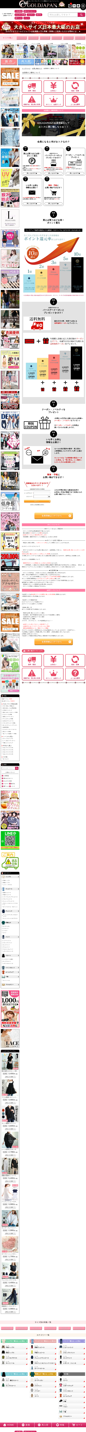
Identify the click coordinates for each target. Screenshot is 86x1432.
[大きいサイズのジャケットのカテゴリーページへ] (43, 1385)
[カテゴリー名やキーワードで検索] (63, 15)
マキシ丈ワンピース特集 (9, 723)
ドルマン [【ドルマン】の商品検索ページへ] (31, 15)
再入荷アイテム (6, 701)
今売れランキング (7, 710)
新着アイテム (5, 699)
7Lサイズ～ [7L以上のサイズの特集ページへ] (80, 38)
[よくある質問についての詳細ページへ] (75, 101)
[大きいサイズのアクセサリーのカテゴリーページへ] (71, 1417)
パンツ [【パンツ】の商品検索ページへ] (26, 19)
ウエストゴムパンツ (8, 949)
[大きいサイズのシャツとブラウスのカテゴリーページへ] (14, 1358)
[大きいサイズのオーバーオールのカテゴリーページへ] (43, 1368)
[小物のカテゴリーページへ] (71, 1401)
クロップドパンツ (7, 943)
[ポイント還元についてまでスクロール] (32, 162)
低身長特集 (6, 728)
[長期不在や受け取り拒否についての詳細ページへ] (32, 101)
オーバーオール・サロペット (10, 907)
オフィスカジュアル (8, 739)
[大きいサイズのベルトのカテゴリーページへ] (71, 1406)
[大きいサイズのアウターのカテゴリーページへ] (43, 1375)
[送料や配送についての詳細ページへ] (32, 87)
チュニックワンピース (8, 901)
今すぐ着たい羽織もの (8, 706)
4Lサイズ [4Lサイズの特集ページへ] (45, 38)
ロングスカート (7, 962)
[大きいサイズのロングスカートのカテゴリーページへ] (14, 1385)
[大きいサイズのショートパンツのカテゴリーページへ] (71, 1347)
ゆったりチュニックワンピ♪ (10, 725)
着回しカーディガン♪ (8, 717)
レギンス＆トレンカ (8, 951)
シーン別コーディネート (9, 741)
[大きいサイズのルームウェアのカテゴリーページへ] (71, 1396)
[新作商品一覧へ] (70, 6)
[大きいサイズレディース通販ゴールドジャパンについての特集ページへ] (43, 28)
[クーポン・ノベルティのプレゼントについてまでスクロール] (75, 162)
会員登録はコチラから (52, 516)
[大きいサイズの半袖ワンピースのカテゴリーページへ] (43, 1352)
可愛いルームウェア (8, 743)
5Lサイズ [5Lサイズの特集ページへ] (56, 38)
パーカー (5, 931)
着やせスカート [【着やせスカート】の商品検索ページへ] (30, 12)
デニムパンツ (6, 947)
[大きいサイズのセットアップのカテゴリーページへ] (71, 1391)
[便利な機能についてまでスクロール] (53, 193)
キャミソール (6, 981)
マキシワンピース (7, 899)
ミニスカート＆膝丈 (8, 959)
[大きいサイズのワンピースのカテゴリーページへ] (43, 1342)
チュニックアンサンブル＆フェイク (10, 916)
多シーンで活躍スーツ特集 (9, 734)
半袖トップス (6, 881)
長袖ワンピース (7, 893)
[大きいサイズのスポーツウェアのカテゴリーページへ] (71, 1385)
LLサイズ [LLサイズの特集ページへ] (21, 38)
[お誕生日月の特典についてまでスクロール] (53, 162)
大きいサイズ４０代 (8, 752)
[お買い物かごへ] (74, 6)
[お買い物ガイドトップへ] (33, 651)
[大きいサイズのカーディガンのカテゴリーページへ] (43, 1380)
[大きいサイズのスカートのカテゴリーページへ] (14, 1375)
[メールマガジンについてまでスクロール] (32, 193)
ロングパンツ (6, 945)
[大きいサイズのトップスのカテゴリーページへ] (14, 1342)
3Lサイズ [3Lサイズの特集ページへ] (33, 38)
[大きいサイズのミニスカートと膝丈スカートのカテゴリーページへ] (14, 1380)
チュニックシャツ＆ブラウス (10, 919)
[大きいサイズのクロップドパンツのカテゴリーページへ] (71, 1352)
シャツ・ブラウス (7, 885)
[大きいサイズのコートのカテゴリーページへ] (43, 1396)
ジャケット (6, 929)
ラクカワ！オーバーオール (9, 730)
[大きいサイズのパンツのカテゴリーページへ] (71, 1342)
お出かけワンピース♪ (8, 721)
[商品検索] (81, 15)
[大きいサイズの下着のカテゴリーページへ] (71, 1412)
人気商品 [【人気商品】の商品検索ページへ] (18, 12)
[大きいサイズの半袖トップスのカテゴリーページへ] (14, 1347)
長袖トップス (6, 883)
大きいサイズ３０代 (8, 750)
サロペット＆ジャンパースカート (10, 904)
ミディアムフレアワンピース (10, 897)
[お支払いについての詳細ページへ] (53, 87)
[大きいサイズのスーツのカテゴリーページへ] (71, 1380)
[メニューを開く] (83, 6)
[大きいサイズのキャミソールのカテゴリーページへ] (14, 1363)
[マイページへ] (78, 6)
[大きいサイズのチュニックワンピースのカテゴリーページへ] (43, 1358)
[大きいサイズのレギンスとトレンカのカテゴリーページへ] (71, 1363)
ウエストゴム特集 (7, 715)
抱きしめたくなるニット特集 (10, 713)
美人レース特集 (7, 732)
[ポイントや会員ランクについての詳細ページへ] (53, 101)
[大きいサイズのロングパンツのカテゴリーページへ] (71, 1358)
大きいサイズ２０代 (8, 748)
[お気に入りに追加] (10, 1077)
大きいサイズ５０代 (8, 754)
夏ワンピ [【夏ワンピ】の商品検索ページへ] (18, 19)
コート (4, 933)
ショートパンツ (7, 941)
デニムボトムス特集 (8, 719)
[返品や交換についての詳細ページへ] (75, 87)
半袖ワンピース (7, 895)
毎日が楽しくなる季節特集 (9, 708)
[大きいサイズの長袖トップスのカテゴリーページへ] (14, 1352)
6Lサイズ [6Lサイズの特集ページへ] (68, 38)
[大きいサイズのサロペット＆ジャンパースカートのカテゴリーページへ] (43, 1363)
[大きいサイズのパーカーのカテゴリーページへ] (43, 1391)
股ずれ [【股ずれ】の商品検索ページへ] (38, 15)
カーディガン (6, 927)
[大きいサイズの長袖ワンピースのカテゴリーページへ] (43, 1347)
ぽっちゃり (6, 759)
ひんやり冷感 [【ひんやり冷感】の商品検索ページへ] (20, 15)
